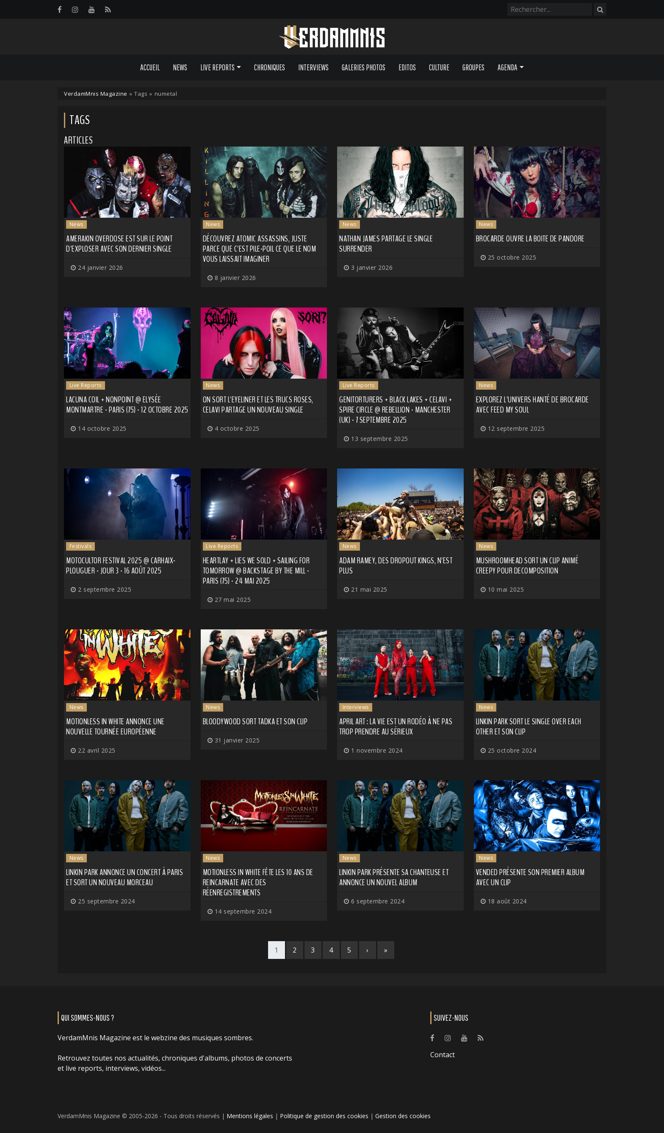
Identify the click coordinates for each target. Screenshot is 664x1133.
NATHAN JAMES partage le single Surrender (386, 244)
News (180, 67)
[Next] (367, 950)
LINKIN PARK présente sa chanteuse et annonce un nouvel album (393, 877)
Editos (407, 67)
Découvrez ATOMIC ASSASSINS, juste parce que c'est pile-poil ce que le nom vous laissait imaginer (259, 249)
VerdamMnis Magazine (95, 93)
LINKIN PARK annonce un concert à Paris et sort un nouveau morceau (124, 877)
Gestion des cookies (403, 1116)
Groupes (473, 67)
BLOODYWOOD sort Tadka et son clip (255, 721)
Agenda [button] (507, 67)
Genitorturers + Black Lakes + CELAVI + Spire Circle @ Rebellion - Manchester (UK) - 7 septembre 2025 (395, 410)
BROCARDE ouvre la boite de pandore (530, 238)
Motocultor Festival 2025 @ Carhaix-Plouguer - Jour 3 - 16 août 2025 (121, 565)
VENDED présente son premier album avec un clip (530, 877)
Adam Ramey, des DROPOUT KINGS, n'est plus (395, 565)
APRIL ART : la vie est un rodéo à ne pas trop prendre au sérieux (395, 726)
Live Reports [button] (217, 67)
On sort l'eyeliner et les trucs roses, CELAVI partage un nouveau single (258, 405)
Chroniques (269, 67)
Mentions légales (250, 1116)
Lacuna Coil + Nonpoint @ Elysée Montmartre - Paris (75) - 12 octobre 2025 (127, 405)
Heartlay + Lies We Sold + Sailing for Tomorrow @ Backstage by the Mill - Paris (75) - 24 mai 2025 (256, 571)
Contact (442, 1054)
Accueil (150, 67)
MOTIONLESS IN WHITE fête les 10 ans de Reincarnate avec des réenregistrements (258, 882)
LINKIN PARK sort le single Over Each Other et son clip (528, 726)
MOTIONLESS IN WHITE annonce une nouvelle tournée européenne (115, 726)
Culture (439, 67)
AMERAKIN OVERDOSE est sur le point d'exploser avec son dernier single (119, 244)
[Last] (385, 950)
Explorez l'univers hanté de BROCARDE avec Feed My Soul (532, 405)
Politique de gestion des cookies (324, 1116)
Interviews (313, 67)
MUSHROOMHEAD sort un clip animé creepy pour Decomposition (527, 565)
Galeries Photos (363, 67)
